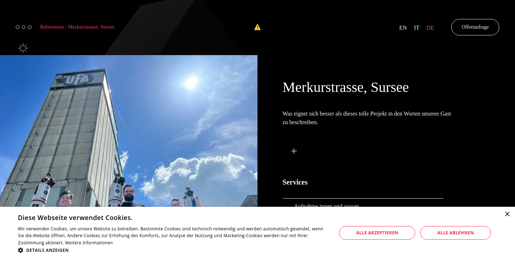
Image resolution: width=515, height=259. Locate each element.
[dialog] (257, 233)
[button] (172, 250)
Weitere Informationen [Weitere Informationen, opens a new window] (89, 243)
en (403, 28)
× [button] (507, 214)
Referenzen (53, 27)
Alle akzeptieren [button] (377, 233)
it (417, 28)
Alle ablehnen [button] (455, 233)
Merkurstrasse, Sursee (91, 27)
